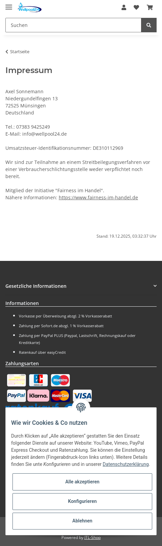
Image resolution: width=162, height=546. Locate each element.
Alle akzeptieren (82, 481)
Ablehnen (82, 520)
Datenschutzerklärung (125, 464)
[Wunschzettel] (136, 7)
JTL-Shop (92, 537)
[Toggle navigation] (8, 4)
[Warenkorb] (150, 7)
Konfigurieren (82, 501)
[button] (124, 7)
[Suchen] (73, 25)
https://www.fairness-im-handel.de (98, 197)
